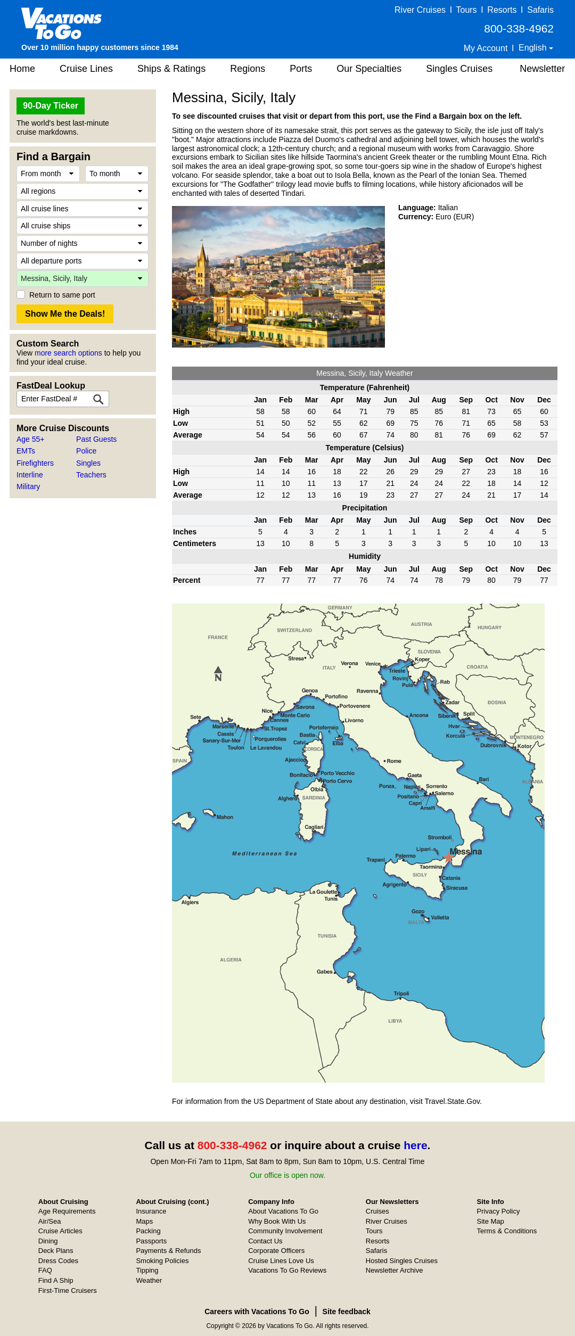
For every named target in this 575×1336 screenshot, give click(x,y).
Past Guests (96, 439)
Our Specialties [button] (368, 68)
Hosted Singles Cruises (402, 1261)
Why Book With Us (277, 1221)
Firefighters (35, 463)
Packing (148, 1231)
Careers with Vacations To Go (256, 1311)
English (534, 47)
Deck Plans (55, 1251)
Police (86, 451)
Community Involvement (285, 1231)
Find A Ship (55, 1280)
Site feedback (347, 1311)
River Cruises (420, 9)
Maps (144, 1221)
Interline (30, 475)
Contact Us (265, 1241)
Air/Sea (49, 1221)
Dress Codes (58, 1261)
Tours (466, 9)
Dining (48, 1241)
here (415, 1145)
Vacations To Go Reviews (287, 1270)
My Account (486, 48)
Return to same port (62, 295)
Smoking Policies (162, 1261)
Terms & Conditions (507, 1231)
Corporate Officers (276, 1251)
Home (22, 68)
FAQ (45, 1270)
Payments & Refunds (168, 1251)
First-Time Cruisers (67, 1290)
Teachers (91, 475)
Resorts (501, 9)
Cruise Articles (60, 1231)
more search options (68, 353)
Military (28, 486)
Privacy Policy (498, 1211)
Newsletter (542, 68)
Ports (301, 68)
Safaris (540, 9)
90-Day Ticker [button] (50, 105)
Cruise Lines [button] (86, 68)
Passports (151, 1241)
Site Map (490, 1221)
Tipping (147, 1270)
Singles (88, 463)
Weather (149, 1280)
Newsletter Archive (394, 1270)
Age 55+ (31, 439)
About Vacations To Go (283, 1211)
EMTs (26, 451)
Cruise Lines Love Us (281, 1261)
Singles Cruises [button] (459, 68)
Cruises (377, 1211)
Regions (247, 68)
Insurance (151, 1211)
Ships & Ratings (171, 68)
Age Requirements (67, 1211)
